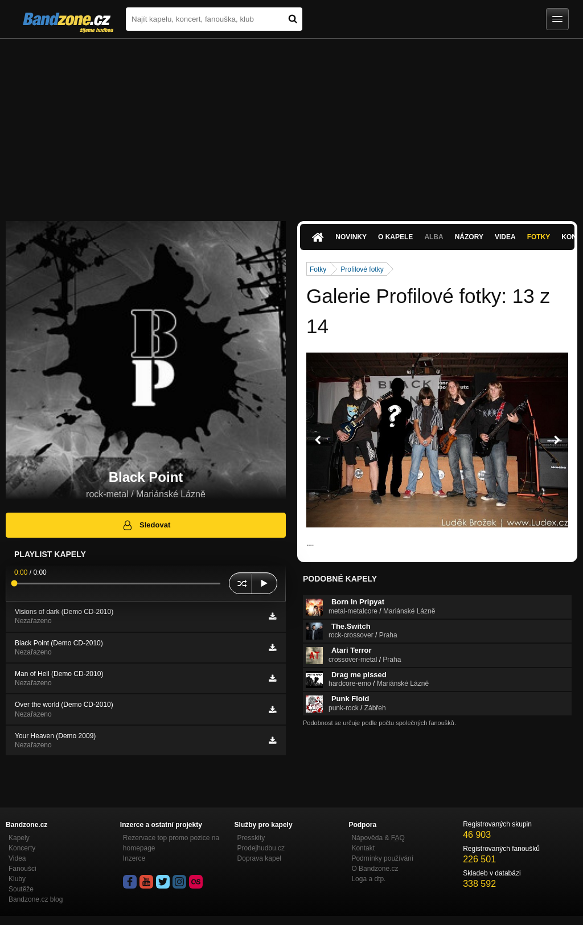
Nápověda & (377, 838)
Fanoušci (22, 869)
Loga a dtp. (368, 879)
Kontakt (363, 848)
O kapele (395, 237)
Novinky (351, 237)
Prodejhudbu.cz (261, 848)
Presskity (251, 838)
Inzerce (134, 858)
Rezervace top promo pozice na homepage (171, 843)
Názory (469, 237)
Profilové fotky (361, 269)
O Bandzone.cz (374, 869)
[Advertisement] (291, 124)
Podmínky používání (382, 858)
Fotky (539, 237)
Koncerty (22, 848)
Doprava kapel (259, 858)
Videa (505, 237)
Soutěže (21, 889)
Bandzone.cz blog (36, 899)
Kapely (19, 838)
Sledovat (146, 525)
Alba (433, 237)
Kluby (17, 879)
